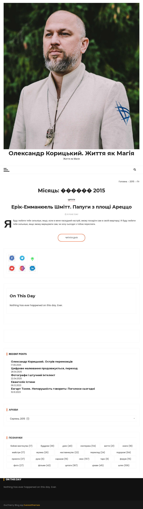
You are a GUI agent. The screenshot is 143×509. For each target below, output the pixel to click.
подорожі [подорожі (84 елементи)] (124, 452)
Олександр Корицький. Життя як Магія (71, 153)
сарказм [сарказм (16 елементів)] (61, 458)
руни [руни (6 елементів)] (40, 458)
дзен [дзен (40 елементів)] (67, 445)
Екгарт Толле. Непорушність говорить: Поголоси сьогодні (53, 388)
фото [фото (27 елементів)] (19, 465)
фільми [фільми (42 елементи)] (44, 465)
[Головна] (123, 181)
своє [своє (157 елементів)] (84, 458)
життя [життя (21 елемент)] (109, 445)
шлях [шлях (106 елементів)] (123, 465)
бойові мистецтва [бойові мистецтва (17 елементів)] (21, 445)
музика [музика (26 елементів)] (42, 452)
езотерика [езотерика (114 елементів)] (88, 445)
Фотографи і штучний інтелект (33, 375)
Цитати (71, 199)
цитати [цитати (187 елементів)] (71, 465)
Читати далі (71, 237)
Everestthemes (32, 505)
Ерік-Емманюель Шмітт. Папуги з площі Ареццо (71, 207)
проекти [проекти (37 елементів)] (18, 458)
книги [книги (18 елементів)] (128, 445)
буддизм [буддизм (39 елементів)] (47, 445)
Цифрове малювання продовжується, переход (44, 368)
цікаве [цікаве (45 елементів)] (98, 465)
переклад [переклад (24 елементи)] (97, 452)
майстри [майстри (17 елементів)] (18, 452)
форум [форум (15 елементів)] (125, 458)
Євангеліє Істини (23, 382)
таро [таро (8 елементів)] (104, 458)
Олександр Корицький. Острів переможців (42, 361)
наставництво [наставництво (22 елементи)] (69, 452)
